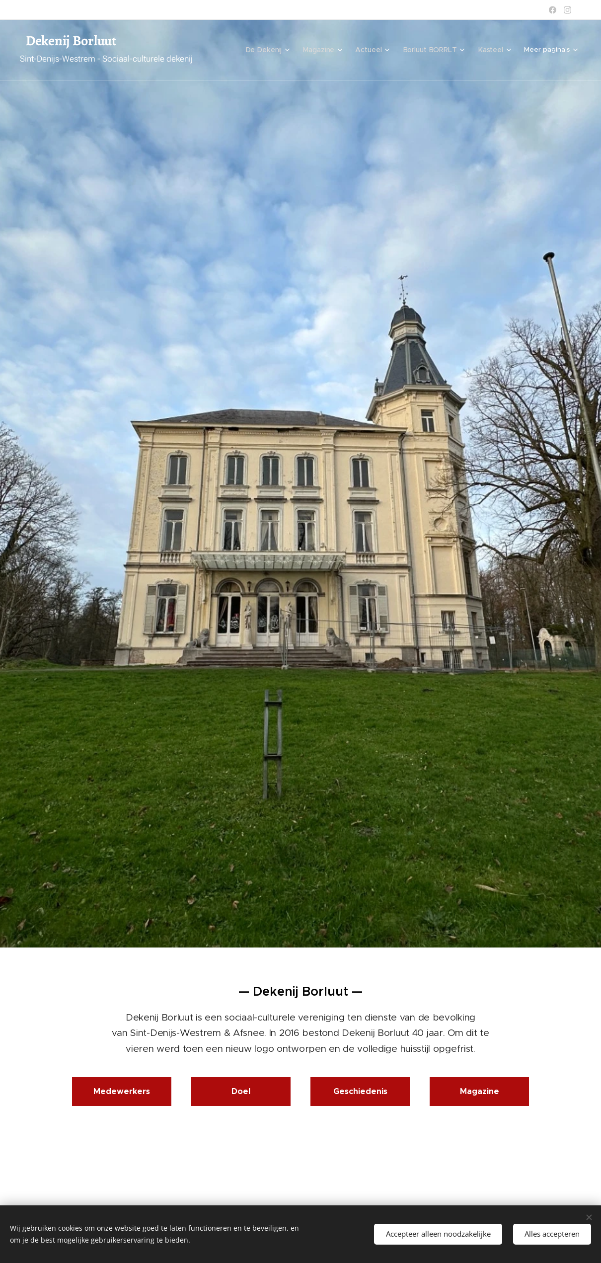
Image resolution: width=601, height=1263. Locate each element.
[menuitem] (272, 50)
